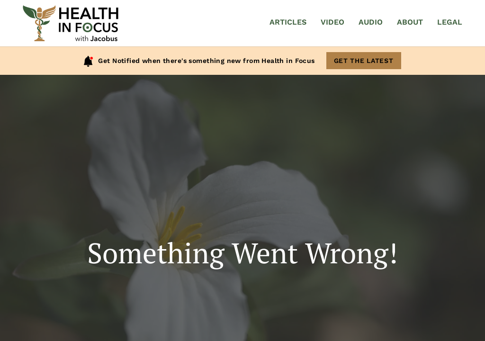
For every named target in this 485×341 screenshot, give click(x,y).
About (410, 22)
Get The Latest (364, 60)
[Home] (70, 23)
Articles (287, 22)
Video (332, 22)
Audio (371, 22)
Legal (449, 22)
